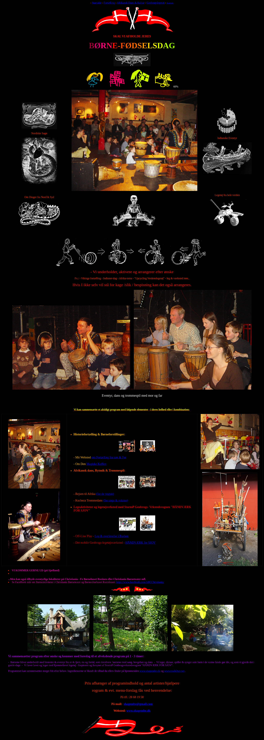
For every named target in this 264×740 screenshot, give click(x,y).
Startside (96, 2)
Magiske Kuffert (96, 464)
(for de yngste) (105, 494)
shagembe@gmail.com (138, 704)
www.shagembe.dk (150, 671)
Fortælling (109, 2)
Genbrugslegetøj (155, 2)
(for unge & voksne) (115, 500)
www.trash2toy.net (174, 671)
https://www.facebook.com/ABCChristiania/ (140, 582)
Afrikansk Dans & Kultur (130, 2)
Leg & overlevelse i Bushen (111, 536)
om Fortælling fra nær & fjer (108, 457)
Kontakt (170, 3)
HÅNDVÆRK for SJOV (140, 542)
